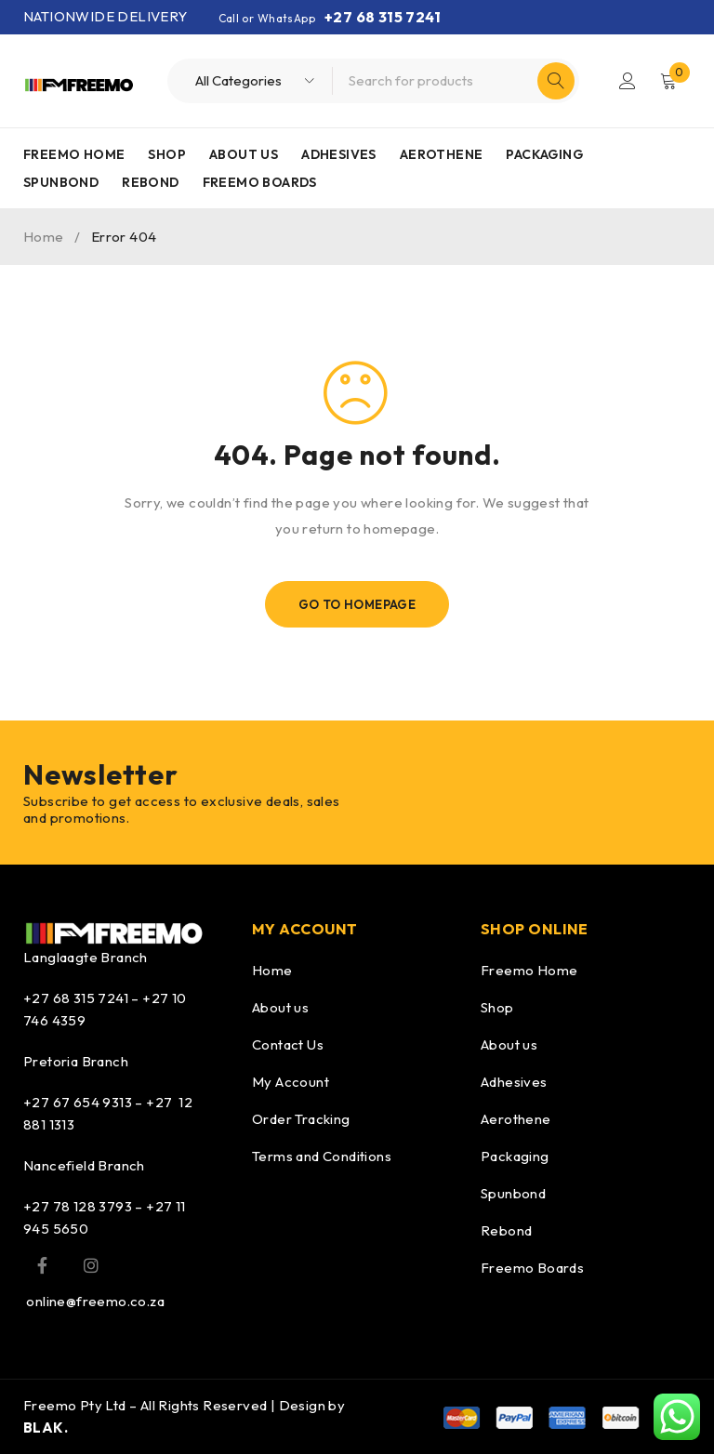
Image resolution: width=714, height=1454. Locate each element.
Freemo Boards (532, 1267)
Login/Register (627, 80)
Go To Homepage (357, 604)
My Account (290, 1081)
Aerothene (516, 1119)
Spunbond (513, 1193)
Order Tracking (301, 1119)
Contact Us (288, 1044)
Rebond (506, 1230)
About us (280, 1007)
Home (43, 236)
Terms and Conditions (321, 1156)
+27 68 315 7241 (382, 16)
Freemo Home (529, 970)
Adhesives (514, 1081)
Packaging (515, 1156)
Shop (497, 1007)
